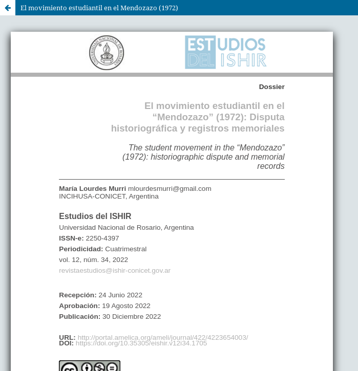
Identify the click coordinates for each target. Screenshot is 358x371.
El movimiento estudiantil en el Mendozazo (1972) (99, 7)
